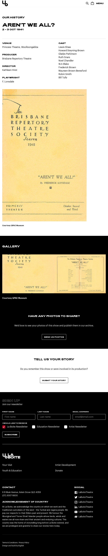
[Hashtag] (90, 516)
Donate (59, 471)
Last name (43, 412)
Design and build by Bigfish (13, 546)
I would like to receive (14, 423)
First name (8, 412)
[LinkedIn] (90, 507)
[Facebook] (90, 492)
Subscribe (10, 434)
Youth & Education (12, 471)
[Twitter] (90, 497)
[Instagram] (90, 502)
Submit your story (54, 380)
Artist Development (65, 465)
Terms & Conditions (10, 542)
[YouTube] (90, 512)
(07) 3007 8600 (10, 496)
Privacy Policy (24, 542)
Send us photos (54, 337)
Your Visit (7, 465)
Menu (100, 3)
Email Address (81, 412)
